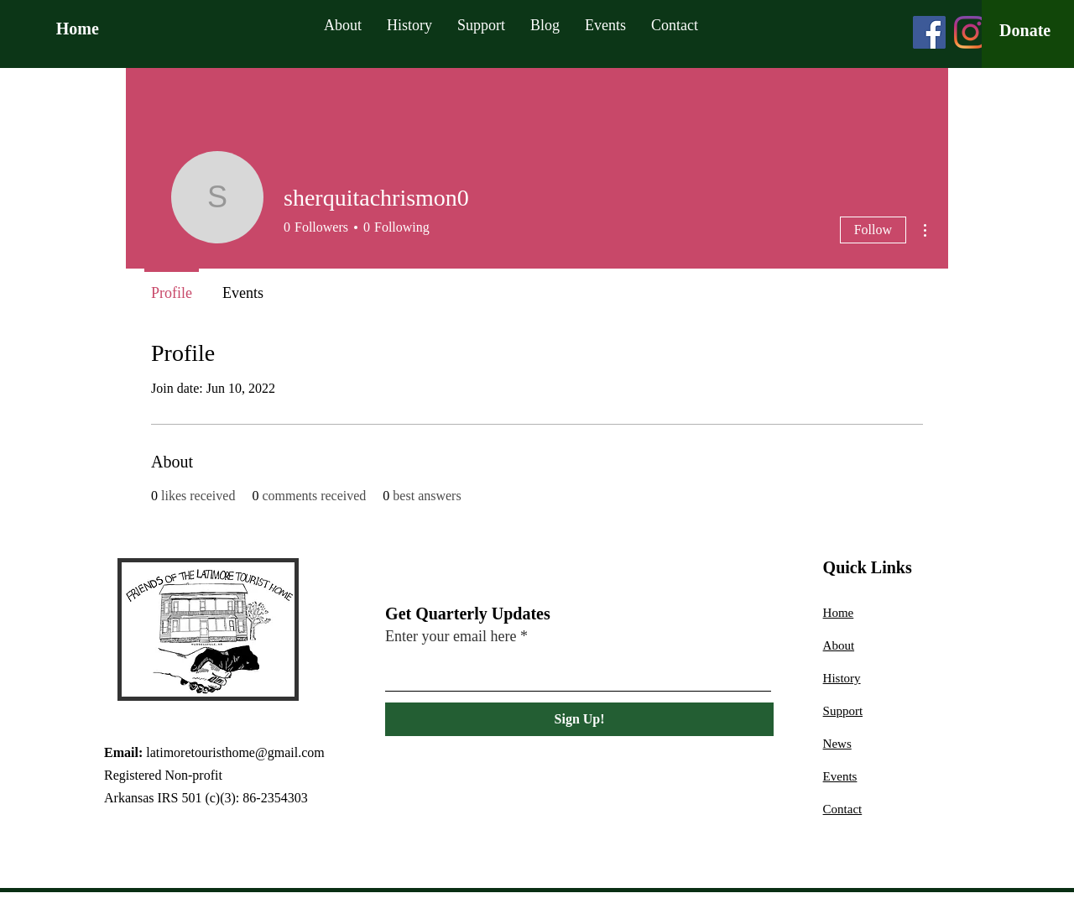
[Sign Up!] (579, 719)
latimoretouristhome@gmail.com (235, 752)
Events (840, 776)
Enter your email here (450, 636)
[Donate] (1025, 30)
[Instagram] (970, 32)
